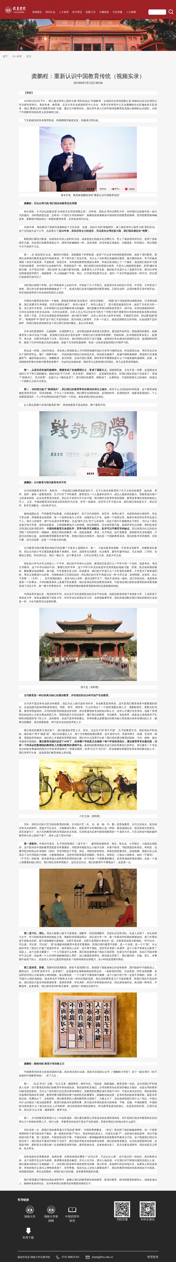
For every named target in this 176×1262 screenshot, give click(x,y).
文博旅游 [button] (104, 12)
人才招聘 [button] (131, 12)
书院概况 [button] (37, 12)
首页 (5, 56)
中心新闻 (17, 56)
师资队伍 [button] (50, 12)
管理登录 (152, 1257)
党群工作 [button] (91, 12)
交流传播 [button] (117, 12)
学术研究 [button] (77, 12)
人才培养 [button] (64, 12)
